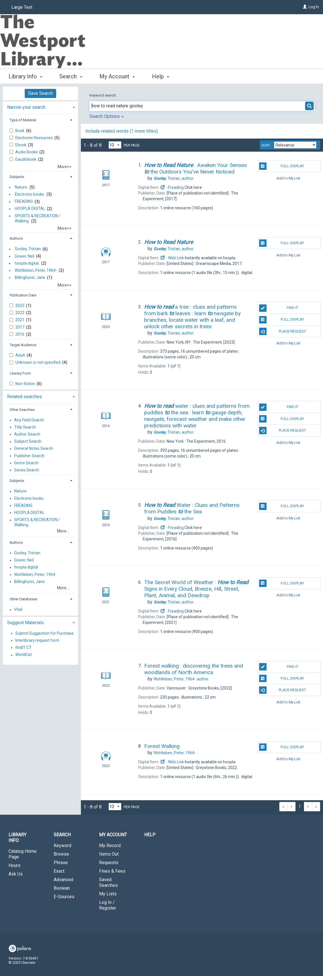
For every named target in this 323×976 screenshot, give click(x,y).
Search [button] (70, 76)
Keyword (62, 845)
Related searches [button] (24, 396)
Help (150, 834)
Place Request (282, 331)
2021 (20, 319)
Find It (278, 308)
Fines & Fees (112, 871)
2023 (20, 305)
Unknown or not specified (38, 362)
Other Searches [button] (22, 409)
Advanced (63, 879)
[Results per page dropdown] (115, 145)
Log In (314, 7)
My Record (110, 845)
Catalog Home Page (23, 854)
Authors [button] (16, 238)
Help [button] (160, 76)
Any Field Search (29, 420)
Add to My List (288, 178)
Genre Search (26, 463)
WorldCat (23, 655)
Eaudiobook (26, 159)
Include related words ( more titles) (121, 131)
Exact (59, 871)
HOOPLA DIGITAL (30, 208)
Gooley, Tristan (28, 249)
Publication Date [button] (23, 295)
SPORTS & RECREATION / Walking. (37, 218)
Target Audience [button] (23, 345)
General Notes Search (33, 448)
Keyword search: (103, 95)
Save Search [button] (40, 93)
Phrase (61, 862)
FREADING (24, 201)
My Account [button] (117, 76)
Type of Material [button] (23, 120)
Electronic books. (30, 194)
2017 (20, 327)
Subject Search (27, 441)
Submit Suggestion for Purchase (44, 633)
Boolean (62, 888)
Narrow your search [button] (26, 107)
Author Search (27, 434)
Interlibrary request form (37, 640)
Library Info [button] (25, 76)
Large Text (21, 7)
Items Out (109, 854)
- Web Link (172, 258)
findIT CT (23, 647)
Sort (265, 145)
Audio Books (27, 152)
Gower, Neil (24, 256)
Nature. (21, 187)
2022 (20, 312)
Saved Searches (108, 882)
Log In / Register (107, 905)
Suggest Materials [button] (25, 622)
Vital (18, 609)
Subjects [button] (17, 177)
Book (20, 130)
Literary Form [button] (20, 373)
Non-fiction (25, 383)
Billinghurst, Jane (30, 277)
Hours (14, 865)
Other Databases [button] (23, 599)
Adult (20, 355)
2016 (20, 334)
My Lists (108, 893)
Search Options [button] (106, 116)
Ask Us (16, 874)
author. (174, 178)
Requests (108, 862)
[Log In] (305, 7)
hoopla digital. (27, 263)
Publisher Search (29, 455)
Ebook (21, 145)
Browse (61, 854)
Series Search (26, 470)
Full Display (281, 166)
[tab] (40, 106)
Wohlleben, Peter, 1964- (36, 270)
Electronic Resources (34, 137)
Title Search (25, 427)
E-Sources (64, 896)
